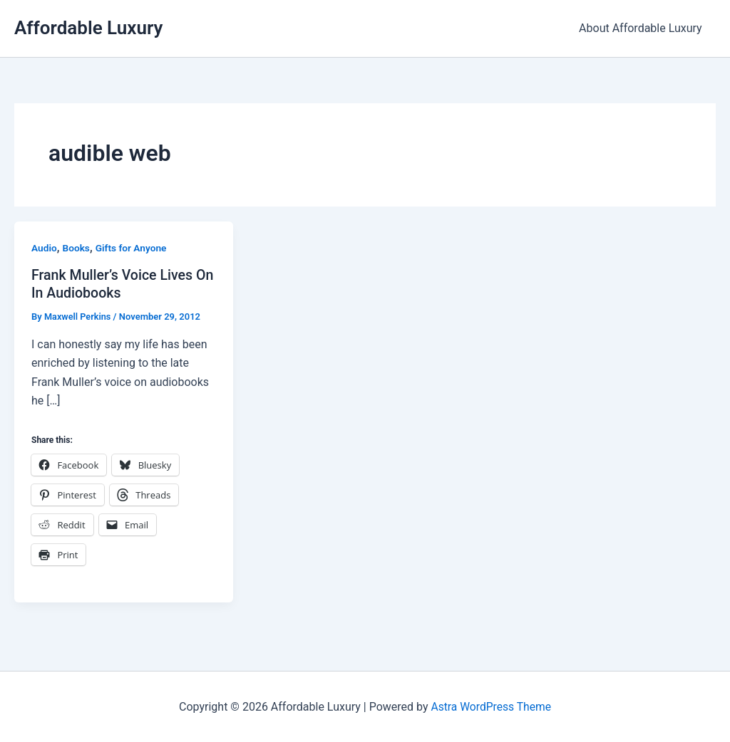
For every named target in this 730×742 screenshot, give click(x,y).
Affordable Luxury (88, 27)
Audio (44, 248)
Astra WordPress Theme (490, 706)
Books (77, 248)
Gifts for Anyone (132, 248)
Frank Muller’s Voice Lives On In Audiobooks (113, 283)
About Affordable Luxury (642, 28)
